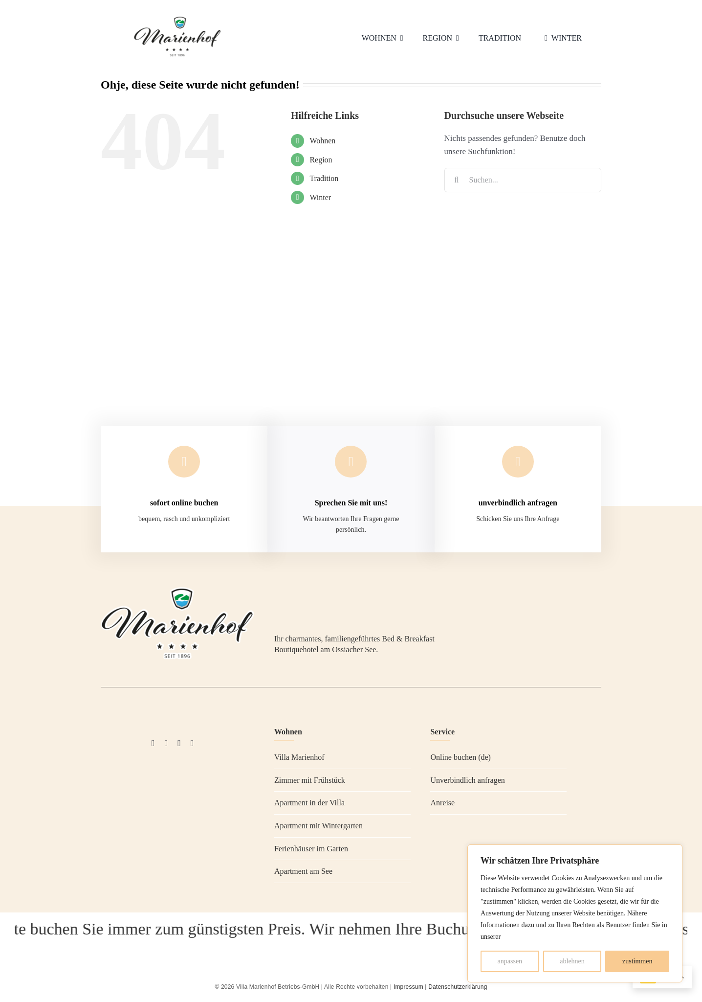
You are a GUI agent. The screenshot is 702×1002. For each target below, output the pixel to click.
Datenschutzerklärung (457, 986)
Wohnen (322, 141)
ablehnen (572, 961)
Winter (320, 197)
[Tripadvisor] (179, 743)
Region (320, 160)
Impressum (408, 986)
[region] (574, 913)
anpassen (510, 961)
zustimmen (637, 961)
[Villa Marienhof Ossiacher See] (177, 18)
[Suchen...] (522, 180)
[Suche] (456, 180)
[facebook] (153, 743)
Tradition (323, 178)
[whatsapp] (192, 743)
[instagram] (166, 743)
